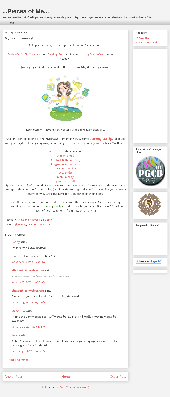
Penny (16, 242)
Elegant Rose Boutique (65, 164)
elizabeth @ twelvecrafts (28, 270)
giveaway (20, 224)
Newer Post (13, 376)
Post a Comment (19, 359)
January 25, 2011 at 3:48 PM (28, 326)
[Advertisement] (147, 95)
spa (51, 224)
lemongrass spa (38, 224)
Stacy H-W (18, 311)
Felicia (16, 335)
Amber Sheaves (145, 38)
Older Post (118, 376)
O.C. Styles (66, 172)
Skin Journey (65, 177)
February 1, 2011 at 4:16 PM (29, 351)
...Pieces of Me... (25, 11)
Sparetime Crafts (65, 181)
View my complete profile (147, 42)
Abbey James (65, 155)
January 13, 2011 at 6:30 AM (28, 282)
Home (11, 23)
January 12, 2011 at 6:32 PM (28, 262)
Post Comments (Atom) (74, 387)
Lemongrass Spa (102, 138)
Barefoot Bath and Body (65, 160)
